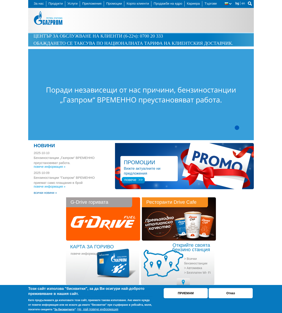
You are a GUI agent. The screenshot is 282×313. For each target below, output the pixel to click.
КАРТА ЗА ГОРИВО (92, 246)
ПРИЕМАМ (186, 293)
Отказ (230, 293)
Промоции (114, 3)
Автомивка (194, 268)
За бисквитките (64, 309)
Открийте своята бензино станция (191, 247)
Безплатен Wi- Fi (199, 272)
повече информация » (49, 166)
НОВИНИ (44, 145)
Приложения (92, 3)
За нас (39, 3)
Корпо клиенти (137, 3)
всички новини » (45, 192)
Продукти (55, 3)
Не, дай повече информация (97, 309)
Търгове (210, 3)
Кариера (193, 3)
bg (237, 3)
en (243, 3)
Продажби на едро (168, 3)
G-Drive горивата (89, 202)
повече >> (133, 180)
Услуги (72, 3)
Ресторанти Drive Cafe (171, 202)
